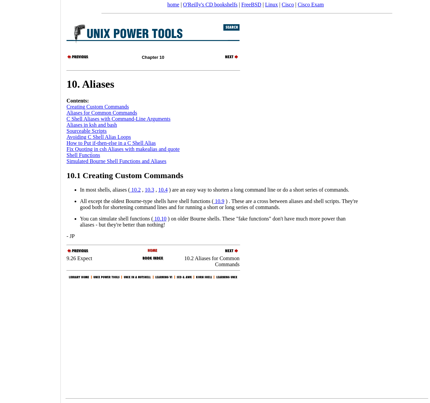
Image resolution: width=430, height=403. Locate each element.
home (173, 4)
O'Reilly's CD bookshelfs (210, 4)
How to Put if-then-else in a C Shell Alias (111, 143)
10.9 (219, 201)
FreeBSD (251, 4)
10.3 (149, 190)
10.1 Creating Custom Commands (125, 175)
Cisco (288, 4)
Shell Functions (83, 155)
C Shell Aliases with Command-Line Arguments (118, 119)
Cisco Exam (311, 4)
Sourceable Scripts (87, 131)
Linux (271, 4)
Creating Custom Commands (98, 107)
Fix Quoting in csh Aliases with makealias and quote (123, 149)
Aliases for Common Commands (102, 113)
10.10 (159, 218)
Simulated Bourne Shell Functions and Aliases (116, 161)
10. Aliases (90, 84)
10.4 (163, 190)
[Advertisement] (30, 199)
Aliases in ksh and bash (92, 125)
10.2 (135, 190)
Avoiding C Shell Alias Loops (99, 137)
